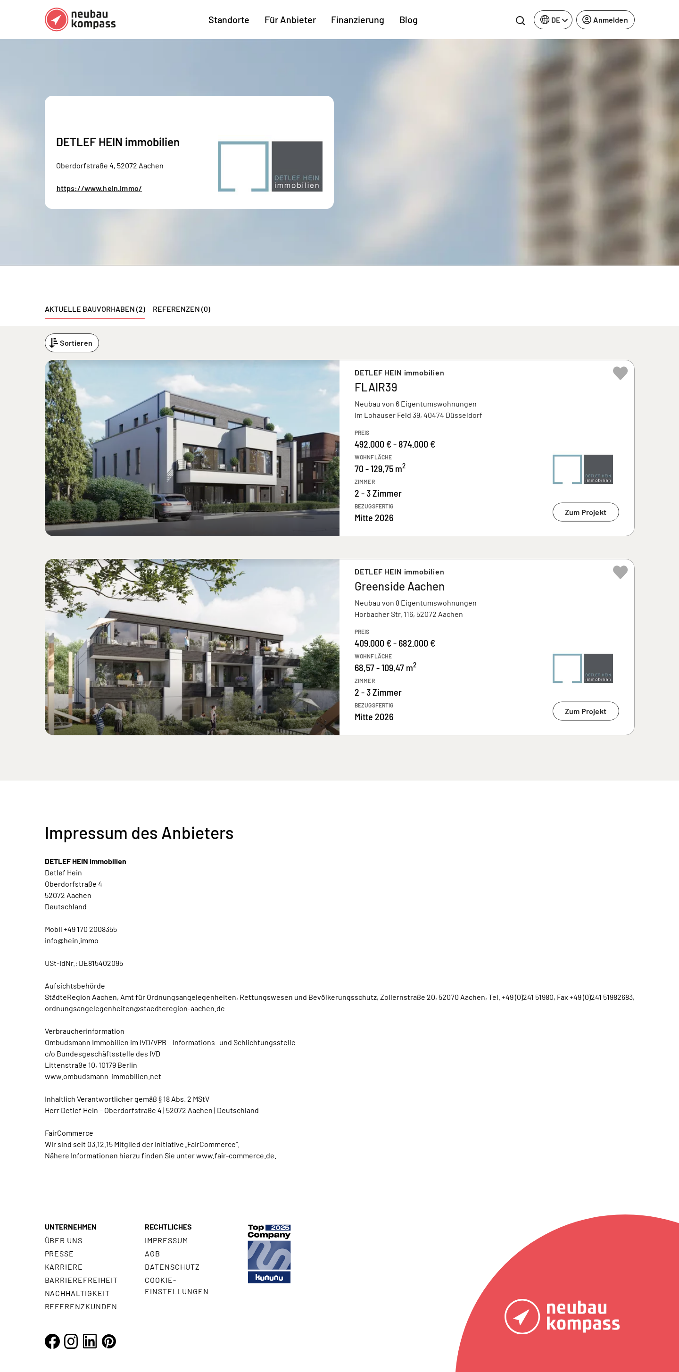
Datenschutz (172, 1266)
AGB (152, 1253)
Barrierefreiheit (81, 1279)
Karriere (64, 1266)
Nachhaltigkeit (77, 1293)
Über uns (64, 1240)
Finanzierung (357, 19)
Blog (408, 19)
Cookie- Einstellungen (176, 1285)
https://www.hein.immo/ (99, 187)
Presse (60, 1253)
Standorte (228, 19)
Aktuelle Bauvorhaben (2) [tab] (95, 308)
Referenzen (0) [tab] (181, 308)
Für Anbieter (290, 19)
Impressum (166, 1240)
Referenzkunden (81, 1306)
